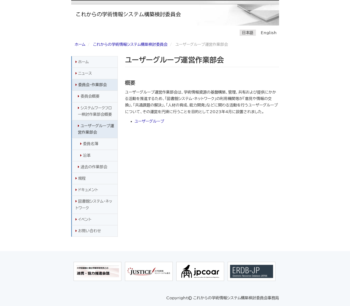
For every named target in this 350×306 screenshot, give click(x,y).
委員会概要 (89, 96)
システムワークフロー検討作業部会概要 (95, 111)
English (269, 33)
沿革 (85, 155)
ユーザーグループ (149, 121)
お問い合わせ (88, 231)
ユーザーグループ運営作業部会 (96, 129)
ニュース (83, 73)
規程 (80, 178)
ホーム (80, 44)
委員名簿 (89, 144)
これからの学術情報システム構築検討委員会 (130, 44)
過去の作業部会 (92, 167)
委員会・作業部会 (91, 85)
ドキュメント (86, 190)
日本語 (247, 33)
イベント (83, 219)
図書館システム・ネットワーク (93, 204)
